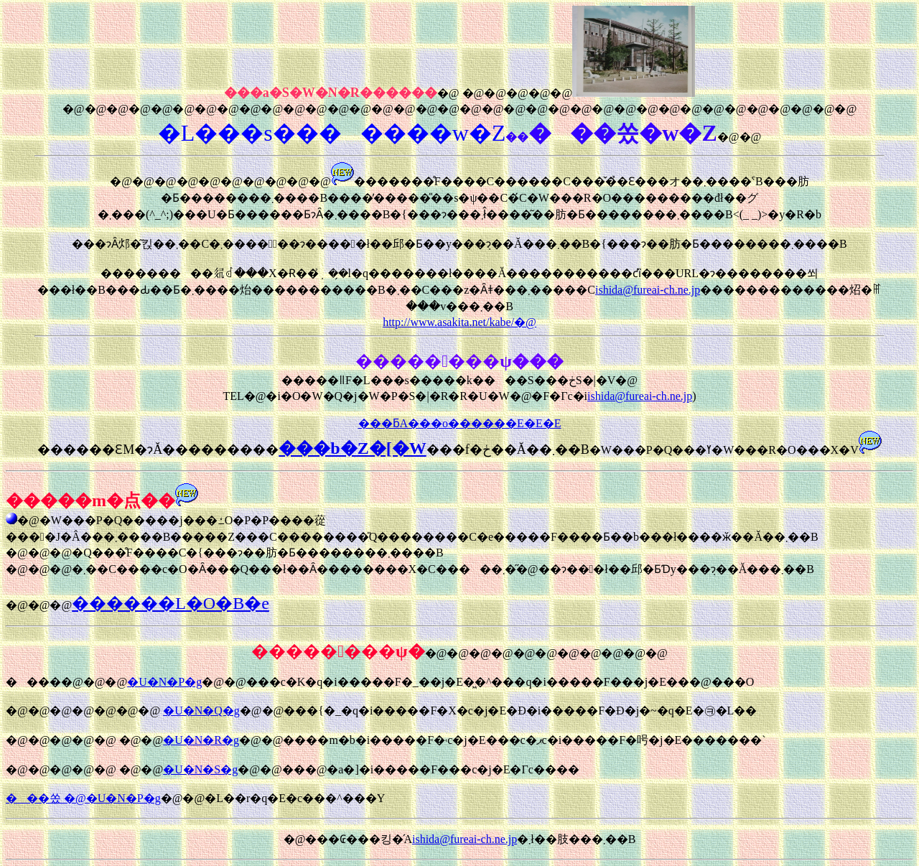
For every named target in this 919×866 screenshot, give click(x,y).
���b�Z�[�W (352, 448)
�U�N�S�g (200, 769)
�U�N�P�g (164, 682)
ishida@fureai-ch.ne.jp (647, 290)
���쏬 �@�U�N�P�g (83, 798)
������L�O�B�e (170, 603)
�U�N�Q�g (201, 710)
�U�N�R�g (201, 740)
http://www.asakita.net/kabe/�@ (459, 322)
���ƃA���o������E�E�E (459, 423)
